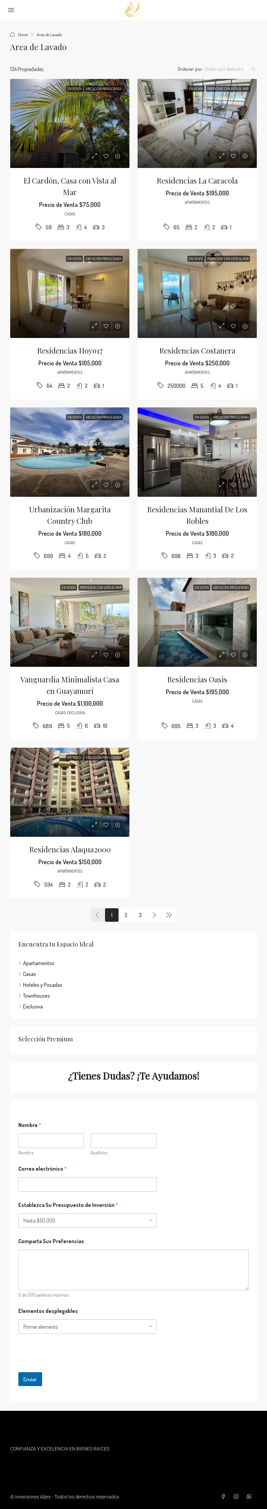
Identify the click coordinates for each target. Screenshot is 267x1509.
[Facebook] (224, 1497)
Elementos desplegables (48, 1311)
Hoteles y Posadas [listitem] (40, 984)
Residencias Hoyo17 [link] (70, 350)
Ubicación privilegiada (103, 89)
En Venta (74, 89)
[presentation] (70, 1367)
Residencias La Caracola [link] (197, 180)
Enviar (30, 1379)
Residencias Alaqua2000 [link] (70, 849)
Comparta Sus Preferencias (51, 1241)
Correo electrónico (42, 1169)
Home (23, 34)
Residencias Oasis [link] (197, 679)
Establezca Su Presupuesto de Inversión (68, 1205)
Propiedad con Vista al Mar (228, 89)
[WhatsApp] (250, 1497)
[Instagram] (237, 1497)
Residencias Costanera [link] (197, 350)
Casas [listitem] (27, 974)
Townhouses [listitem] (34, 995)
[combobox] (230, 69)
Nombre (25, 1152)
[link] (69, 123)
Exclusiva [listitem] (30, 1006)
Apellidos (99, 1152)
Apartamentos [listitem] (36, 963)
